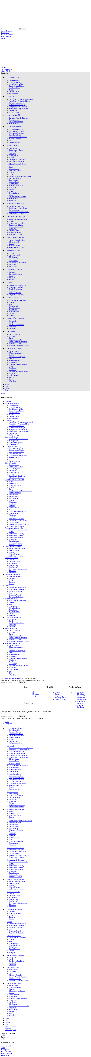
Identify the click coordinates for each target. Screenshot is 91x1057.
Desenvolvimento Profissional (19, 212)
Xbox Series (13, 266)
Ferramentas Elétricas (16, 225)
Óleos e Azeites (14, 91)
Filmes (11, 244)
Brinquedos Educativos (16, 133)
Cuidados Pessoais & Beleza (14, 480)
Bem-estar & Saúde (11, 437)
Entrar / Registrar (10, 1030)
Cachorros (12, 336)
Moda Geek (13, 310)
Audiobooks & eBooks (16, 206)
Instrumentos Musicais (12, 574)
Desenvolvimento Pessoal (17, 285)
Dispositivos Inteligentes (17, 357)
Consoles (12, 253)
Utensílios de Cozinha (16, 161)
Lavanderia (13, 321)
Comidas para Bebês (16, 84)
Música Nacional (14, 246)
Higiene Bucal (14, 182)
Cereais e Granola (15, 82)
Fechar (3, 393)
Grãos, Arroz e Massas (16, 86)
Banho (11, 167)
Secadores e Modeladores (17, 197)
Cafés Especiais (14, 80)
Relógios (12, 315)
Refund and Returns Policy (82, 698)
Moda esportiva (14, 306)
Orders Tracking (60, 699)
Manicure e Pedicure (16, 185)
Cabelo (11, 172)
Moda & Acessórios (11, 599)
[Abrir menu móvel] (3, 38)
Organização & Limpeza (13, 617)
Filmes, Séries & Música (13, 547)
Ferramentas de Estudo (16, 214)
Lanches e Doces (14, 88)
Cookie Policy (82, 692)
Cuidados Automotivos (16, 103)
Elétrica (11, 221)
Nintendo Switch (14, 255)
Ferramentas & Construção (14, 528)
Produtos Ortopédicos (16, 122)
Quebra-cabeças (14, 142)
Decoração (12, 154)
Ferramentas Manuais (16, 227)
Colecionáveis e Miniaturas (18, 137)
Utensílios (12, 328)
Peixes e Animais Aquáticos (18, 342)
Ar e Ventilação (14, 148)
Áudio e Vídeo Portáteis (17, 240)
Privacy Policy (82, 696)
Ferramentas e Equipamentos (18, 108)
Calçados (12, 302)
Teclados (12, 278)
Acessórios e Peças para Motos (19, 101)
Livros (7, 586)
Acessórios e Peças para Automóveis (21, 99)
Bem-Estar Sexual (15, 171)
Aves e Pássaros (14, 334)
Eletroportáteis (14, 155)
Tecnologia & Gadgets (12, 643)
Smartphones (13, 375)
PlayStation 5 (13, 261)
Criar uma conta (6, 1046)
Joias (10, 304)
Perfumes (12, 191)
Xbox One (12, 264)
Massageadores (14, 120)
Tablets (11, 377)
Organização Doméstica (17, 159)
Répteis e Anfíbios (15, 343)
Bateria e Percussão (15, 274)
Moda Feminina (14, 308)
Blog (34, 696)
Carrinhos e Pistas (15, 135)
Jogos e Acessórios (15, 139)
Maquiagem (13, 187)
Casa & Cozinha (10, 463)
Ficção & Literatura (15, 289)
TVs (10, 379)
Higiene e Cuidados (15, 340)
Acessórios (8, 401)
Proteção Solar (14, 193)
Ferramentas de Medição (17, 223)
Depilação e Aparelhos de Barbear (20, 176)
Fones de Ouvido (14, 360)
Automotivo (9, 420)
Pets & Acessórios (11, 628)
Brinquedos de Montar (16, 131)
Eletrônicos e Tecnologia (17, 105)
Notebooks (12, 368)
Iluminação (13, 229)
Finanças (12, 291)
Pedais (11, 276)
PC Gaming (13, 257)
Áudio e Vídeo (14, 351)
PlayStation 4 (13, 259)
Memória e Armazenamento (18, 364)
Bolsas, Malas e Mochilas (17, 300)
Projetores (12, 373)
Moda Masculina (14, 311)
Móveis (11, 157)
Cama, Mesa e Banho (16, 150)
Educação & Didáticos (16, 287)
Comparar (8, 1028)
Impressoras (13, 362)
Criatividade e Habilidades (18, 208)
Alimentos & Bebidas (12, 403)
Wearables (12, 381)
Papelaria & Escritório (16, 325)
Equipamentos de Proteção (18, 107)
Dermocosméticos (15, 178)
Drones (11, 359)
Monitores (12, 366)
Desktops (12, 355)
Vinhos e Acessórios (15, 93)
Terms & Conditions (80, 706)
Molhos (11, 90)
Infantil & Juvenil (15, 293)
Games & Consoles (11, 558)
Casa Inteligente (14, 152)
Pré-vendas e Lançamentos (18, 262)
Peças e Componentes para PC (19, 372)
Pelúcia (11, 140)
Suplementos (13, 123)
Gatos (11, 338)
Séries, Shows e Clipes (16, 247)
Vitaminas (12, 200)
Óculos (11, 313)
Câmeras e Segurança (16, 353)
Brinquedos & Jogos (11, 446)
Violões (11, 279)
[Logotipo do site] (8, 27)
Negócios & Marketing (16, 294)
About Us (58, 692)
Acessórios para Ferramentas (18, 219)
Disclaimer (80, 694)
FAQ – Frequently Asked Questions (61, 697)
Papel (11, 323)
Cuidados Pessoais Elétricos (18, 118)
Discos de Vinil (14, 242)
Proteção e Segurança (16, 232)
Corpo (11, 174)
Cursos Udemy (14, 210)
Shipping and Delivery (81, 702)
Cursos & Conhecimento (13, 517)
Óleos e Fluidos (14, 110)
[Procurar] (10, 29)
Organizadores (14, 230)
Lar (2, 678)
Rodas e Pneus (14, 112)
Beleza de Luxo (14, 169)
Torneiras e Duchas (15, 234)
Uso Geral (12, 327)
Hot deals (35, 694)
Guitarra (12, 272)
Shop (34, 692)
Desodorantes (13, 180)
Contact (57, 694)
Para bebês (12, 189)
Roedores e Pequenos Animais (19, 345)
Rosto (11, 195)
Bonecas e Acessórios (16, 129)
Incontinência (13, 184)
